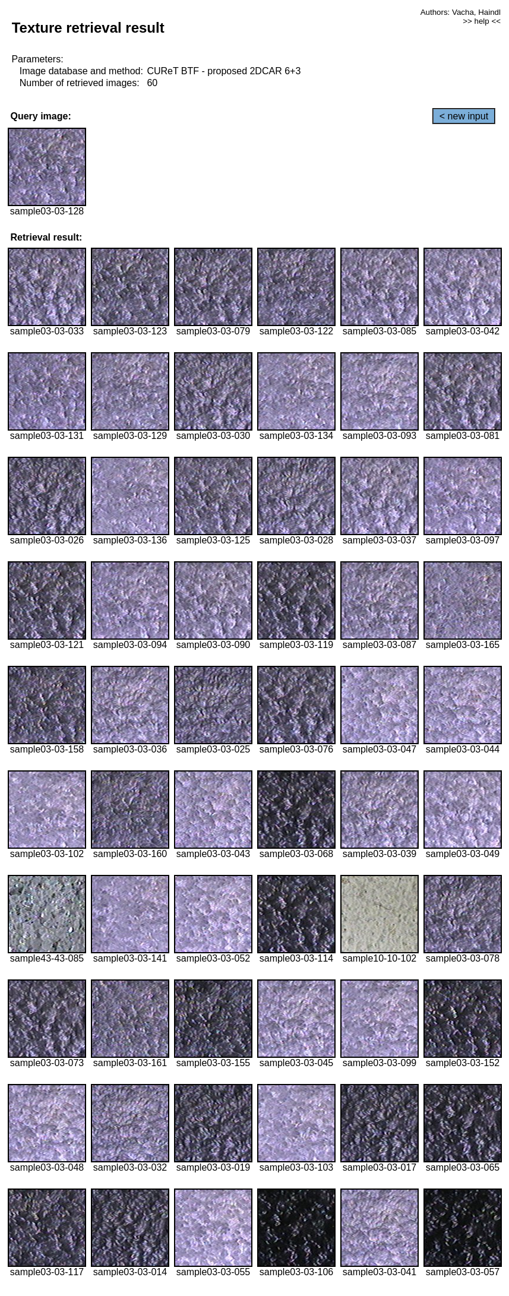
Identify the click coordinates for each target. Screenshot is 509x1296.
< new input (464, 116)
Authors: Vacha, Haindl (461, 12)
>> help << (482, 21)
